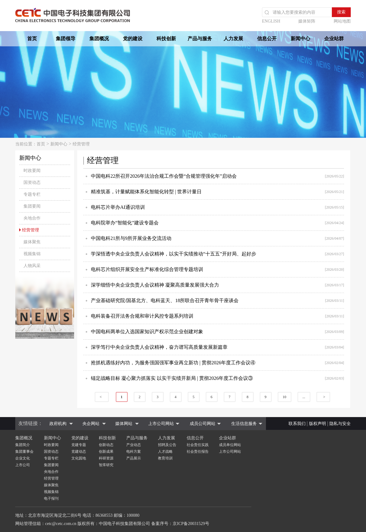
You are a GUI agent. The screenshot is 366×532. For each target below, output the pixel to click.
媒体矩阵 (306, 21)
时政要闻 (51, 445)
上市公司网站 (161, 423)
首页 (32, 38)
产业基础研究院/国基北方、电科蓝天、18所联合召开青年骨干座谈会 (165, 300)
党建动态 (78, 451)
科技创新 (166, 38)
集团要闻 (51, 465)
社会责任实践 (198, 445)
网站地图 (342, 21)
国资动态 (51, 451)
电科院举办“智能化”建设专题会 (125, 222)
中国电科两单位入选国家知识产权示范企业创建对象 (147, 331)
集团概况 (99, 38)
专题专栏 (51, 458)
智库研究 (106, 465)
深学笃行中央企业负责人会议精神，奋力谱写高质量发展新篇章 (159, 347)
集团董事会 (24, 451)
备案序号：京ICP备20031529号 (180, 523)
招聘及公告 (167, 445)
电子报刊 (51, 498)
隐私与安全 (340, 423)
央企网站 (90, 423)
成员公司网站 (202, 423)
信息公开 (267, 38)
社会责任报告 (198, 451)
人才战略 (165, 451)
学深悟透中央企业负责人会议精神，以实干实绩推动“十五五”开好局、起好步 (173, 253)
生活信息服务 (244, 423)
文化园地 (78, 458)
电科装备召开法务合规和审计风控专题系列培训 (142, 316)
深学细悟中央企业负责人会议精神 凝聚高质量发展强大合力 (155, 284)
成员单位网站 (230, 445)
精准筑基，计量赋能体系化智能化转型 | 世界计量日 (146, 191)
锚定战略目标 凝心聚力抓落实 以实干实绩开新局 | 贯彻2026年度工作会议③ (172, 378)
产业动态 (133, 445)
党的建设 (132, 38)
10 (284, 397)
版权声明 (317, 423)
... (304, 397)
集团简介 (22, 445)
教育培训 (165, 458)
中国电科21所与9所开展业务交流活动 (131, 238)
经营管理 (81, 144)
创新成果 (106, 451)
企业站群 (334, 38)
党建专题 (78, 445)
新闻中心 (300, 38)
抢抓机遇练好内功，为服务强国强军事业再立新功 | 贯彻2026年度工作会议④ (173, 362)
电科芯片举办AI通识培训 (118, 207)
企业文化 (22, 458)
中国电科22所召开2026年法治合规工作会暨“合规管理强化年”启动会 (164, 176)
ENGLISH (271, 21)
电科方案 (133, 451)
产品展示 (133, 458)
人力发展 (233, 38)
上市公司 (22, 465)
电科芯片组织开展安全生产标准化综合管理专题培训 (147, 269)
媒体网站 (123, 423)
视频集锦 (51, 492)
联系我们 (297, 423)
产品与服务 (200, 38)
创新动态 (106, 445)
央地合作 (51, 472)
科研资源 (106, 458)
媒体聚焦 (51, 485)
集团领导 (65, 38)
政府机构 (57, 423)
